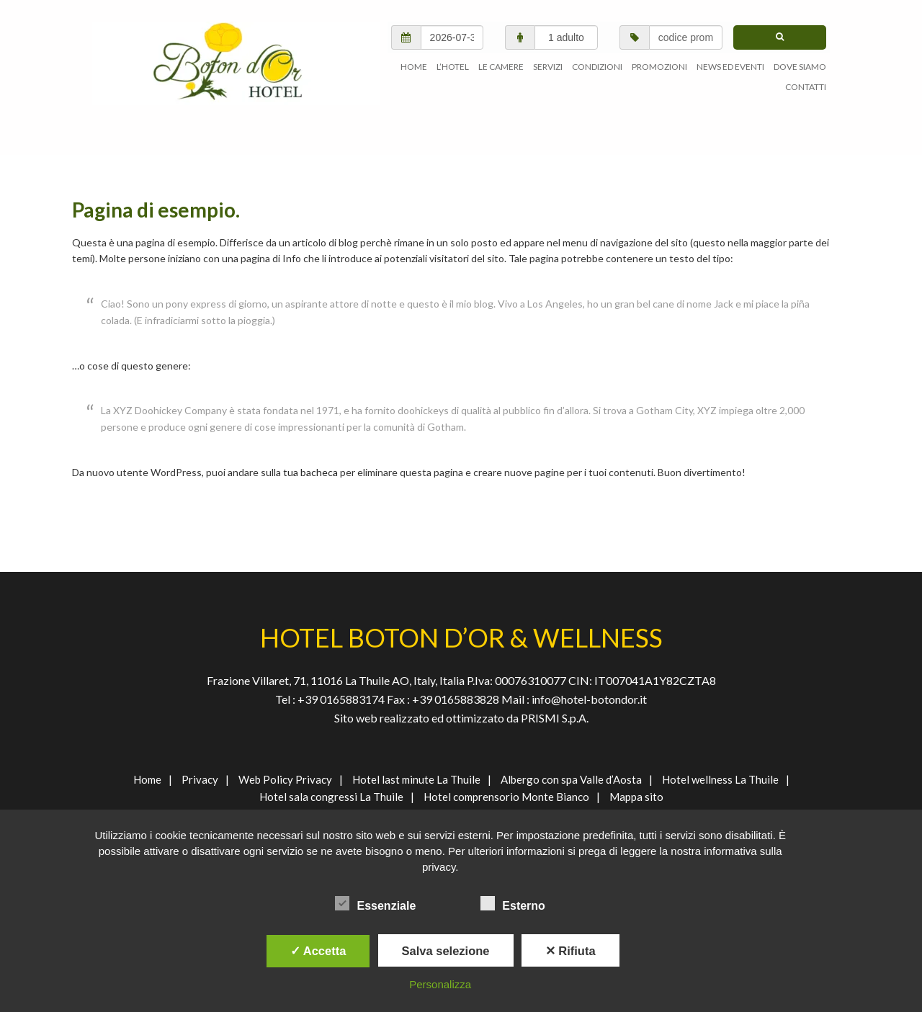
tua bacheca (310, 472)
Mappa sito (636, 796)
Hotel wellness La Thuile (720, 779)
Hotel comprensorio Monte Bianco (506, 796)
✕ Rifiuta (570, 950)
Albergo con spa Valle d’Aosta (571, 779)
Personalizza (440, 984)
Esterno (512, 903)
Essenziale (375, 903)
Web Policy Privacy (285, 779)
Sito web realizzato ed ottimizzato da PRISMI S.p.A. (461, 718)
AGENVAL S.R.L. (236, 63)
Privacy (200, 779)
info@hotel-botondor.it (589, 699)
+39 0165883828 (456, 699)
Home (147, 779)
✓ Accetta (318, 950)
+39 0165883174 (340, 699)
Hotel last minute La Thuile (416, 779)
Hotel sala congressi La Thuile (331, 796)
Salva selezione (446, 950)
